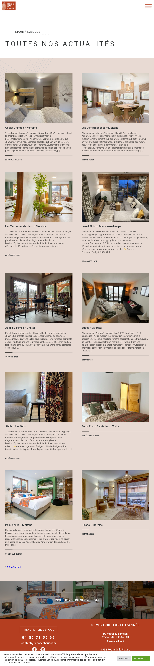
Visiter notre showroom (77, 600)
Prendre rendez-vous (38, 629)
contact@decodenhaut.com (38, 643)
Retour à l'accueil (27, 32)
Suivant (17, 567)
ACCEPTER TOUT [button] (141, 658)
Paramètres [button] (124, 658)
